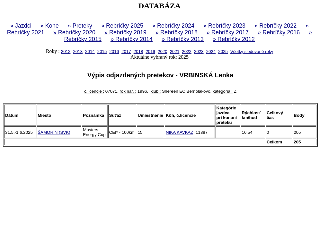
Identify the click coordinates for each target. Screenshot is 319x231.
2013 (78, 51)
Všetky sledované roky (251, 51)
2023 (199, 51)
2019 (150, 51)
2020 (162, 51)
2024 (211, 51)
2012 (66, 51)
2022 (186, 51)
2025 (223, 51)
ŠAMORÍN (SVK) (54, 132)
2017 (126, 51)
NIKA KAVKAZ (179, 132)
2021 (175, 51)
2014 (90, 51)
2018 (138, 51)
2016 (114, 51)
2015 (102, 51)
